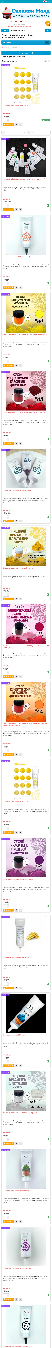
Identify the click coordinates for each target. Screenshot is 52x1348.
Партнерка (21, 37)
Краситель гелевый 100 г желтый (15, 105)
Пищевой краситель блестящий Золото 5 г (19, 568)
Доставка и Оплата (8, 37)
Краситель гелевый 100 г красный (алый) (18, 257)
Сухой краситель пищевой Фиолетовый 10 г (20, 879)
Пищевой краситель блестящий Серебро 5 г (20, 1113)
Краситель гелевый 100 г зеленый (16, 1190)
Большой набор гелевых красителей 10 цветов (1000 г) (24, 179)
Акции (4, 35)
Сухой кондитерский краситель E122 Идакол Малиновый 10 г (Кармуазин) (26, 647)
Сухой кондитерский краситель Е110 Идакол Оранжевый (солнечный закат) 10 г (25, 724)
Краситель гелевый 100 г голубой (16, 1035)
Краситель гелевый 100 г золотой (16, 957)
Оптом (31, 35)
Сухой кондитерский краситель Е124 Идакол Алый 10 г (24, 412)
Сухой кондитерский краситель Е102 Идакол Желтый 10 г (25, 335)
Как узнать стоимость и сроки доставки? (19, 26)
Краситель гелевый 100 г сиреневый (17, 1268)
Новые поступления (18, 35)
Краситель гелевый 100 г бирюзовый (17, 490)
